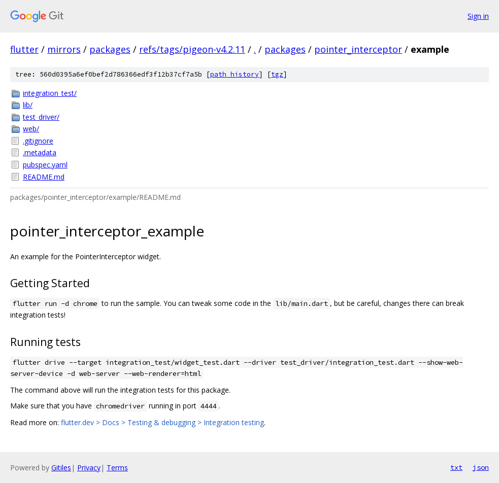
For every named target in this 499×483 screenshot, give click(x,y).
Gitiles (61, 467)
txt (456, 467)
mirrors (64, 49)
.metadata (39, 152)
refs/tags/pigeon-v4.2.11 (192, 49)
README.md (43, 177)
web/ (31, 128)
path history (234, 74)
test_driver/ (41, 117)
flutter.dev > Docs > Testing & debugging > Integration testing (162, 422)
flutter (24, 49)
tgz (277, 74)
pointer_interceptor (358, 49)
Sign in (478, 16)
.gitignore (38, 141)
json (481, 467)
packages (109, 49)
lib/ (27, 105)
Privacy (89, 467)
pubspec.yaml (45, 164)
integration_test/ (50, 93)
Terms (117, 467)
